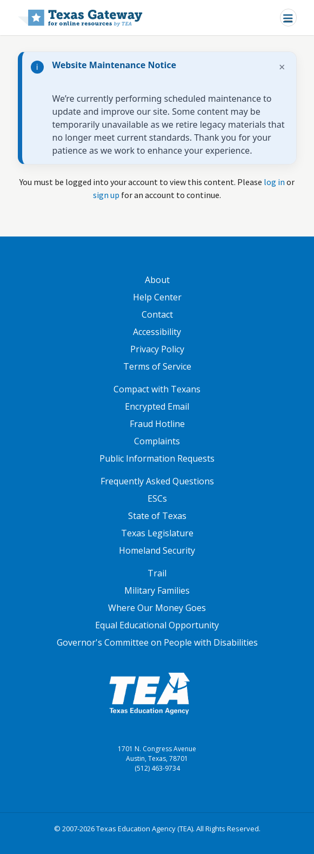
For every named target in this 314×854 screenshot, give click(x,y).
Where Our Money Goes (157, 608)
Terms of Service (157, 366)
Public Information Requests (157, 458)
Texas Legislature (157, 533)
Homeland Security (157, 550)
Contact (157, 314)
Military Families (157, 590)
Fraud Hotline (157, 424)
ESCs (157, 498)
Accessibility (157, 332)
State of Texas (157, 516)
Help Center (157, 297)
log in (274, 181)
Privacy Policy (157, 349)
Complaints (157, 441)
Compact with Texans (157, 389)
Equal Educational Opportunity (157, 625)
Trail (157, 573)
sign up (106, 194)
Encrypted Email (157, 406)
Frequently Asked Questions (157, 481)
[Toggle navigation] (288, 18)
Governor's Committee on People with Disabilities (157, 642)
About (157, 280)
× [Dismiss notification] (282, 67)
